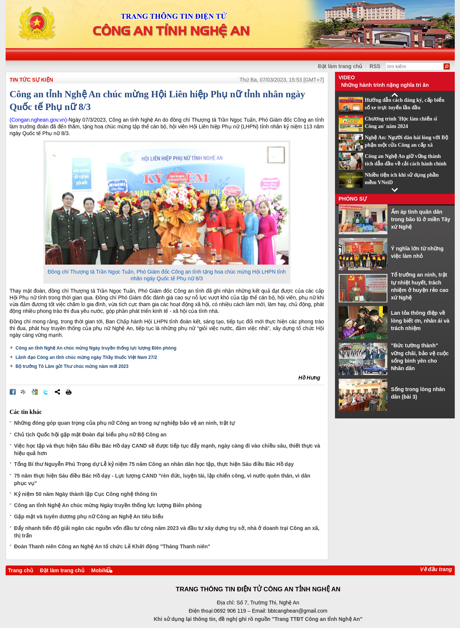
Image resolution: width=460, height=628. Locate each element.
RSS (374, 66)
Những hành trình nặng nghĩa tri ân (385, 85)
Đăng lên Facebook (13, 392)
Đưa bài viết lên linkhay (24, 392)
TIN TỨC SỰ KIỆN (31, 80)
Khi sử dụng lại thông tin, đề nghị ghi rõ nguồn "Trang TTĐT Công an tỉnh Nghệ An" (258, 619)
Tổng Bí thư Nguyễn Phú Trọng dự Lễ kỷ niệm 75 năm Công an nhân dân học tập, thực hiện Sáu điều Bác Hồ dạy (154, 464)
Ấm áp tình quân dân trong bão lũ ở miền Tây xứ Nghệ (421, 219)
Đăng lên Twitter (46, 392)
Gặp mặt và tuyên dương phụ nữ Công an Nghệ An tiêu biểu (89, 516)
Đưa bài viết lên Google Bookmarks (35, 392)
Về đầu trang (436, 569)
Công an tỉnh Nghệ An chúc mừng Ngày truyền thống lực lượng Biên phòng (96, 348)
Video (347, 77)
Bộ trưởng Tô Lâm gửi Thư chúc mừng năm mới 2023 (72, 366)
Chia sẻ (57, 392)
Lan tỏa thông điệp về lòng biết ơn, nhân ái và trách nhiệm (420, 320)
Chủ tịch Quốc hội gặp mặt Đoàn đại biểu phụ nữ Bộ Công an (90, 435)
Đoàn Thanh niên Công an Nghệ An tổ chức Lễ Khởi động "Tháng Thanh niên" (112, 546)
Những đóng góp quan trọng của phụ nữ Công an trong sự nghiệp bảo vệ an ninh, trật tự (124, 423)
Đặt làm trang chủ (340, 66)
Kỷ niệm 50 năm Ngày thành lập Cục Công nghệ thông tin (85, 494)
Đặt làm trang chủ (62, 570)
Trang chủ (20, 570)
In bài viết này (68, 392)
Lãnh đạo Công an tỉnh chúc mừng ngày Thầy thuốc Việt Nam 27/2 (86, 357)
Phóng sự (353, 199)
